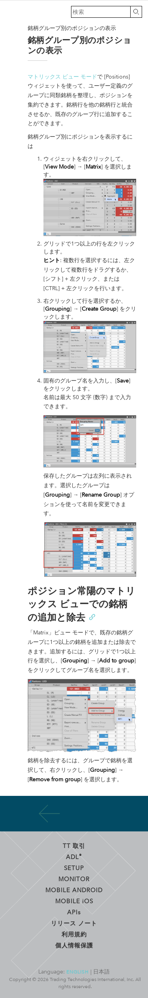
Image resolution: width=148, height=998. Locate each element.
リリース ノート (74, 923)
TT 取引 (74, 845)
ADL (74, 857)
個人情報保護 (74, 945)
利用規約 (74, 934)
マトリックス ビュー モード (62, 77)
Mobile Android (74, 889)
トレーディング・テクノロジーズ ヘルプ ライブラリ (12, 12)
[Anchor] (91, 616)
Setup (74, 867)
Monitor (74, 878)
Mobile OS (74, 900)
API (74, 911)
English (77, 971)
